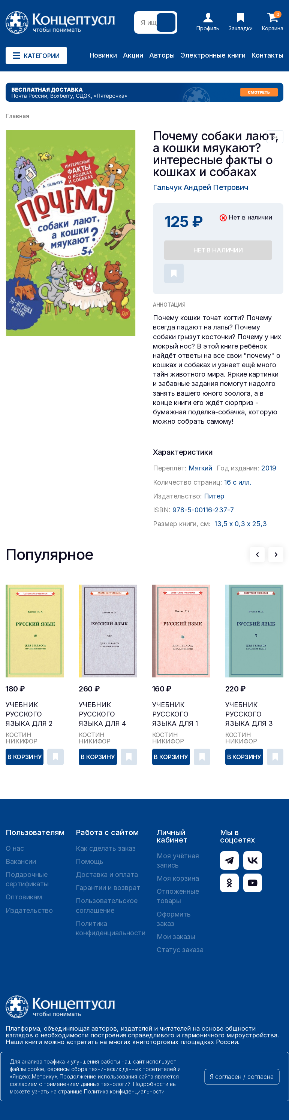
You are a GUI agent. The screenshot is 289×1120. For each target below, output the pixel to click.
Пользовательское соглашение (107, 905)
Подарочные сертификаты (27, 879)
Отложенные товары (178, 896)
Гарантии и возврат (108, 888)
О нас (15, 848)
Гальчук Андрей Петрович (200, 187)
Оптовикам (24, 897)
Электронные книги (213, 55)
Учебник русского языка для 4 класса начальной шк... (102, 714)
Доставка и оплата (107, 874)
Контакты (267, 55)
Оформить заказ (174, 918)
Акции (133, 55)
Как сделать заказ (106, 848)
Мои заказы (176, 937)
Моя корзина (178, 878)
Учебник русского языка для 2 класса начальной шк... (29, 714)
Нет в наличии (218, 250)
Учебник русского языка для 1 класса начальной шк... (175, 714)
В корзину (24, 757)
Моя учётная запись (178, 860)
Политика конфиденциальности (110, 928)
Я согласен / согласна (242, 1076)
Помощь (89, 861)
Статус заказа (180, 950)
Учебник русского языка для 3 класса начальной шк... (249, 714)
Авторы (162, 55)
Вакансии (21, 861)
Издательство (29, 910)
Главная (17, 116)
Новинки (103, 55)
